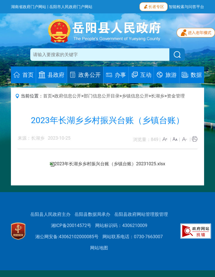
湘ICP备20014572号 (71, 225)
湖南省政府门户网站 (28, 6)
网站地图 (99, 247)
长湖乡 (157, 96)
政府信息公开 (67, 96)
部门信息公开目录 (102, 96)
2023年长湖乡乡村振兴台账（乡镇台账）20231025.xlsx (109, 163)
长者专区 (153, 6)
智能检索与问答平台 (186, 6)
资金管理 (176, 96)
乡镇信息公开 (135, 96)
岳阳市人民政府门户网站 (70, 6)
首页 (47, 96)
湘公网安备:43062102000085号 (67, 236)
